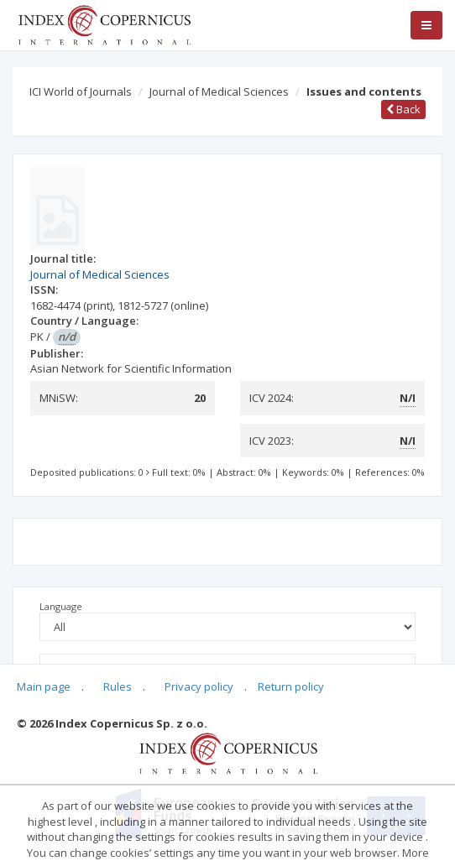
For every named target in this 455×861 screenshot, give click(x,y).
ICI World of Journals (80, 91)
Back (403, 109)
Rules (117, 686)
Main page (44, 686)
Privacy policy (199, 686)
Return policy (291, 686)
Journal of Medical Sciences (219, 91)
